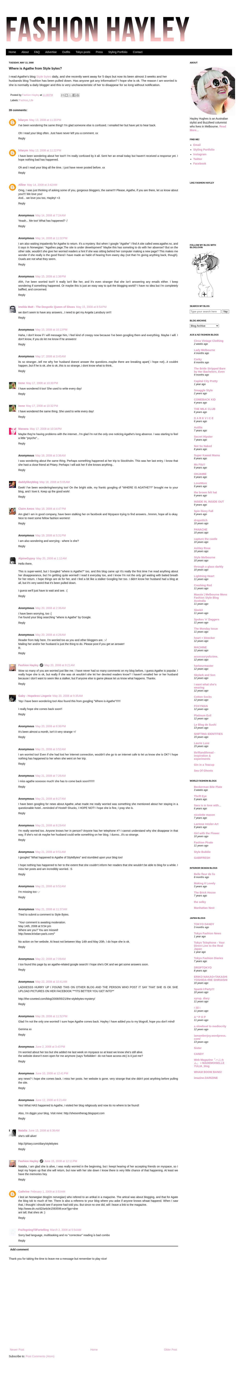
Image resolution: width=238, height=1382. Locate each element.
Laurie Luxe (201, 743)
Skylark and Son (204, 675)
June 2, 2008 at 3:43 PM (50, 1046)
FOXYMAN (201, 706)
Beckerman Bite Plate (208, 786)
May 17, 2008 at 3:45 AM (50, 356)
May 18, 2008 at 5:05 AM (55, 482)
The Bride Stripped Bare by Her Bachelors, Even (209, 370)
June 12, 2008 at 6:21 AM (50, 1100)
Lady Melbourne (204, 350)
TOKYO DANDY (204, 924)
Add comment (19, 1249)
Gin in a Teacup (204, 764)
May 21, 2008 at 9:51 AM (50, 851)
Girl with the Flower (207, 833)
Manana (23, 428)
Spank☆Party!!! (204, 989)
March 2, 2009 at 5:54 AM (65, 1229)
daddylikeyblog (28, 482)
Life (31, 100)
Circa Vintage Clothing (208, 340)
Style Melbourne (204, 557)
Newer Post (17, 1349)
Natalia (22, 1130)
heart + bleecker (204, 637)
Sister (198, 1048)
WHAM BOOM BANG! (208, 1072)
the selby (200, 902)
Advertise (51, 52)
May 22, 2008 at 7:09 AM (50, 958)
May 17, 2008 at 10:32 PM (42, 405)
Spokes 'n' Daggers (206, 619)
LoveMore (200, 483)
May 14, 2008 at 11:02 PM (51, 238)
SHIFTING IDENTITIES (208, 733)
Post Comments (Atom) (40, 1356)
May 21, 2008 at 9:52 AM (50, 886)
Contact (137, 52)
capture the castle (205, 539)
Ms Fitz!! (199, 464)
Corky (198, 359)
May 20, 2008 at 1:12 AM (51, 558)
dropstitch (200, 520)
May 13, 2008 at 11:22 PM (45, 150)
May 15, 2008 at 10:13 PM (51, 329)
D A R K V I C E (203, 418)
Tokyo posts (83, 52)
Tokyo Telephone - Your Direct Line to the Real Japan (209, 945)
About (25, 52)
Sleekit (198, 610)
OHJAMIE (200, 474)
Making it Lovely (204, 883)
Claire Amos (26, 508)
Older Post (170, 1349)
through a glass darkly (208, 566)
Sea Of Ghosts (203, 770)
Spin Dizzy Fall (203, 511)
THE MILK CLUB (204, 409)
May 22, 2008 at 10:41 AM (51, 981)
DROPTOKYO (203, 967)
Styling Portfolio (117, 52)
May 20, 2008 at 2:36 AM (50, 608)
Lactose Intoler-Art (206, 824)
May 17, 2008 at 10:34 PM (46, 428)
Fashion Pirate (203, 842)
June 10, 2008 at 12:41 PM (51, 1073)
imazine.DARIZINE (206, 1077)
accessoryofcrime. (206, 656)
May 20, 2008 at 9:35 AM (68, 695)
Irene (21, 383)
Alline (22, 184)
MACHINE (200, 647)
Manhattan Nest (204, 907)
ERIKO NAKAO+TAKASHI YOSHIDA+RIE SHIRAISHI (210, 978)
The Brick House (205, 892)
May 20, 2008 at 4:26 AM (50, 634)
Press (99, 52)
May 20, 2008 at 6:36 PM (50, 726)
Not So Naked (203, 446)
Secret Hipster (203, 436)
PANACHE (200, 529)
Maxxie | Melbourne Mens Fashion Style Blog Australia (210, 597)
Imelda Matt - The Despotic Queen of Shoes (46, 306)
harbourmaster (203, 665)
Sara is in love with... (207, 805)
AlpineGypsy (26, 558)
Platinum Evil (202, 715)
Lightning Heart (204, 576)
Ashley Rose (202, 548)
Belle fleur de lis (204, 874)
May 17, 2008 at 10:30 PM (42, 383)
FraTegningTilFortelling (33, 1229)
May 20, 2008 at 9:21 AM (59, 665)
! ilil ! (197, 1007)
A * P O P (200, 1017)
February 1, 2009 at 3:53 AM (48, 1191)
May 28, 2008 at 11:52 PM (51, 1016)
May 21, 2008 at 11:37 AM (51, 909)
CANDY (199, 1053)
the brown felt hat (205, 492)
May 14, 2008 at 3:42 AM (42, 184)
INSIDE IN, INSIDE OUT (209, 501)
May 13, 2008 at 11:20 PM (45, 120)
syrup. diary (201, 998)
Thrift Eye (200, 796)
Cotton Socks (203, 696)
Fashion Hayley (31, 95)
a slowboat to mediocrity (210, 1026)
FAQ (37, 52)
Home (12, 52)
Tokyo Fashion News (207, 933)
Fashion (23, 100)
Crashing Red (203, 585)
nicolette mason (204, 814)
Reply (21, 138)
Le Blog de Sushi (205, 724)
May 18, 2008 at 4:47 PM (50, 508)
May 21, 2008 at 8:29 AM (50, 825)
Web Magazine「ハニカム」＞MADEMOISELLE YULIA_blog (209, 1063)
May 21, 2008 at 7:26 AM (50, 775)
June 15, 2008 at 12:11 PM (60, 1161)
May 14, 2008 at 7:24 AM (50, 215)
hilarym (23, 120)
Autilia (198, 427)
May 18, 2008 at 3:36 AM (50, 455)
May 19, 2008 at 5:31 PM (50, 535)
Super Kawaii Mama (207, 455)
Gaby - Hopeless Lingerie (34, 695)
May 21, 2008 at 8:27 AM (50, 798)
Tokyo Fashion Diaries (208, 958)
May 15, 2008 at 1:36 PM (50, 276)
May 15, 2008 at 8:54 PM (91, 306)
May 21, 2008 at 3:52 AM (50, 749)
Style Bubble (202, 851)
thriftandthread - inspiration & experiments (204, 755)
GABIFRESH (202, 857)
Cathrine (24, 1191)
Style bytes (43, 76)
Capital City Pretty (206, 381)
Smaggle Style (203, 390)
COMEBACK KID (205, 399)
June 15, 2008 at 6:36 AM (44, 1130)
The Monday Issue (206, 628)
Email (197, 144)
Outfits (66, 52)
